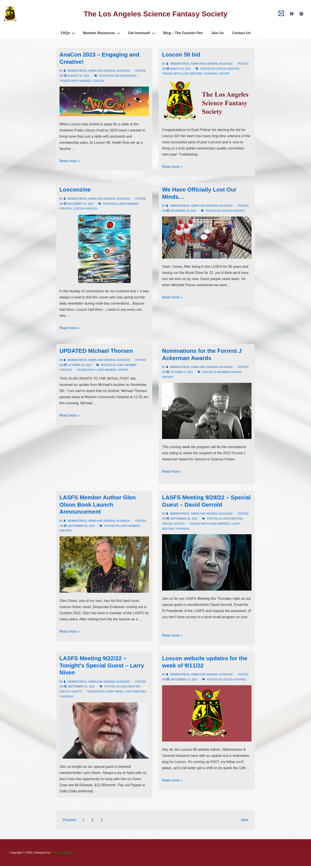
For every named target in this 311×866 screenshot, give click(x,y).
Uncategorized (125, 75)
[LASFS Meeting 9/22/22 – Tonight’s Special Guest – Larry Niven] (81, 686)
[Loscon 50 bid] (180, 68)
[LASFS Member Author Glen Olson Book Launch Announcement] (81, 525)
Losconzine (75, 189)
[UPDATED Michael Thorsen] (79, 365)
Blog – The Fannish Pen (183, 33)
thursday (211, 73)
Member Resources (102, 33)
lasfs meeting (191, 73)
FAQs (68, 33)
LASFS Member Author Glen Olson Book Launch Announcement (97, 504)
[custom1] (281, 13)
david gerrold (219, 523)
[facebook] (291, 13)
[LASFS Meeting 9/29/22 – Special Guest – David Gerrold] (183, 518)
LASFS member (106, 369)
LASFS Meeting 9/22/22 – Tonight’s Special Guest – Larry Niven (101, 665)
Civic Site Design (61, 852)
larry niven (115, 691)
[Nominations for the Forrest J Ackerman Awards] (181, 372)
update (224, 73)
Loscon (98, 80)
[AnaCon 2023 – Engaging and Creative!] (78, 75)
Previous (69, 820)
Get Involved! (142, 33)
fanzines (85, 80)
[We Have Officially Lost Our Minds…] (183, 210)
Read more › (172, 471)
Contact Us (241, 33)
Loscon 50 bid (181, 54)
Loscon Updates (227, 68)
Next (244, 820)
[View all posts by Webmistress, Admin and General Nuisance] (97, 70)
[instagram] (301, 13)
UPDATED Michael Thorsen (96, 351)
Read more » (69, 161)
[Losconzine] (80, 203)
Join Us (217, 33)
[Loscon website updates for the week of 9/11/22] (183, 679)
